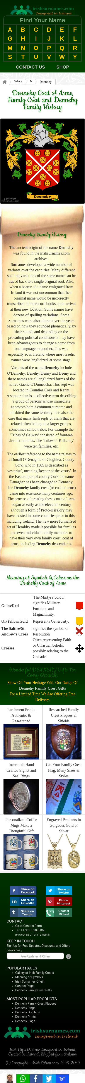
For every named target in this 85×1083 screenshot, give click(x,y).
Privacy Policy (14, 950)
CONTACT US (30, 66)
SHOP (62, 66)
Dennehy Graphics (27, 1012)
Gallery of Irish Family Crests (34, 973)
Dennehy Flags (25, 1021)
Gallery (18, 81)
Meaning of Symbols (29, 977)
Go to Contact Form (28, 926)
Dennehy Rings (25, 1008)
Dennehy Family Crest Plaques (35, 1003)
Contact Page (24, 986)
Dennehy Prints (25, 1016)
